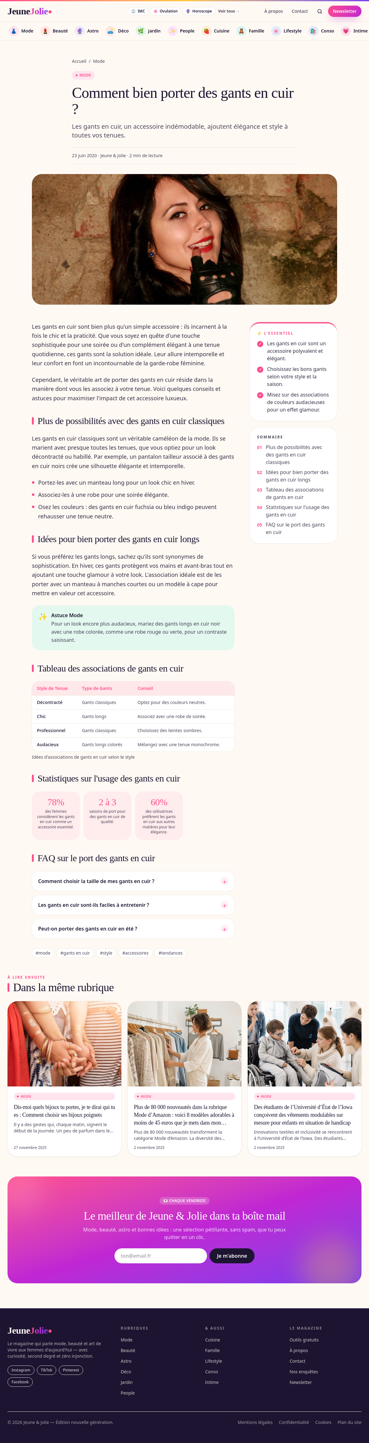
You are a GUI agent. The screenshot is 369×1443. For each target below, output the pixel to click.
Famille (212, 1350)
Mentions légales (255, 1422)
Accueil (79, 61)
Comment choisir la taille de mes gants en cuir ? (133, 881)
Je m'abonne (232, 1255)
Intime (212, 1382)
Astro (126, 1361)
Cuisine (212, 1340)
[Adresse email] (160, 1255)
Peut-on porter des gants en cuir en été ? (133, 928)
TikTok (47, 1370)
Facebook (20, 1382)
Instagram (21, 1370)
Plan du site (349, 1422)
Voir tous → (229, 11)
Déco (126, 1372)
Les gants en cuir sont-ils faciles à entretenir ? (133, 905)
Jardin (127, 1382)
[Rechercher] (320, 11)
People (128, 1393)
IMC (138, 11)
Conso (211, 1372)
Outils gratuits (304, 1340)
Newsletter (344, 11)
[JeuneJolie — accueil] (30, 11)
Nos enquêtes (304, 1372)
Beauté (128, 1350)
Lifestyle (213, 1361)
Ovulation (165, 11)
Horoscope (199, 11)
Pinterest (71, 1370)
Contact (300, 11)
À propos (273, 11)
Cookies (323, 1422)
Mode (99, 61)
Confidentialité (294, 1422)
